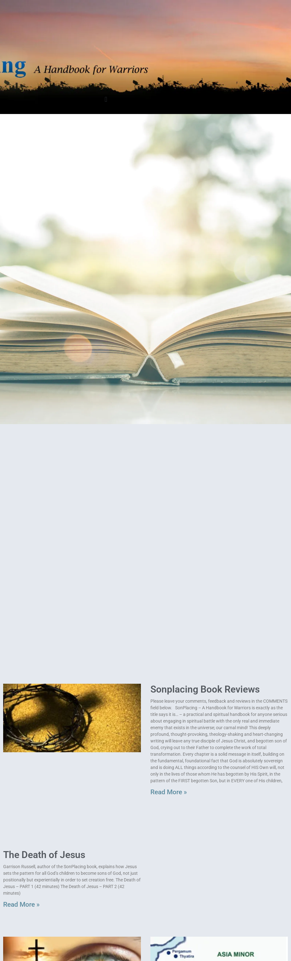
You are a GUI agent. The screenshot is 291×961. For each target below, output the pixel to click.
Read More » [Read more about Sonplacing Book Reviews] (168, 792)
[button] (106, 99)
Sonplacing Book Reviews (205, 689)
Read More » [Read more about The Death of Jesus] (21, 904)
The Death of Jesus (44, 854)
